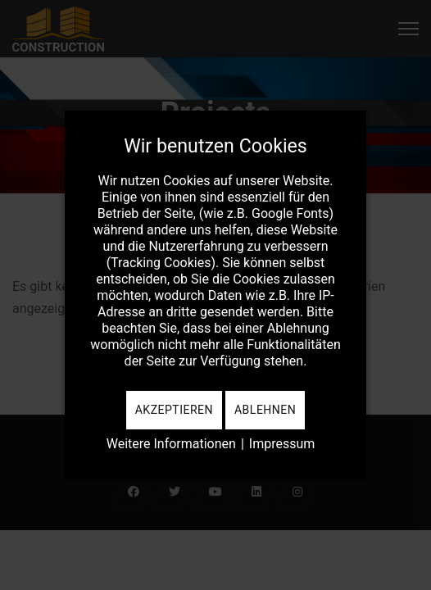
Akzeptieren (174, 409)
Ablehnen (265, 409)
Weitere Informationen (171, 444)
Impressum (282, 444)
